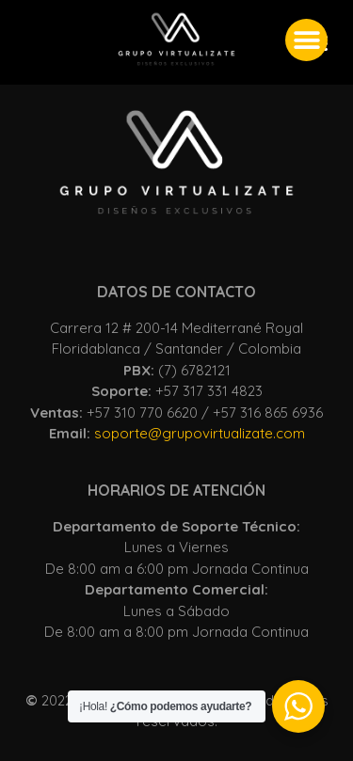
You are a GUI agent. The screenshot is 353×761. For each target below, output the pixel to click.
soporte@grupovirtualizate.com (199, 433)
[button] (306, 40)
